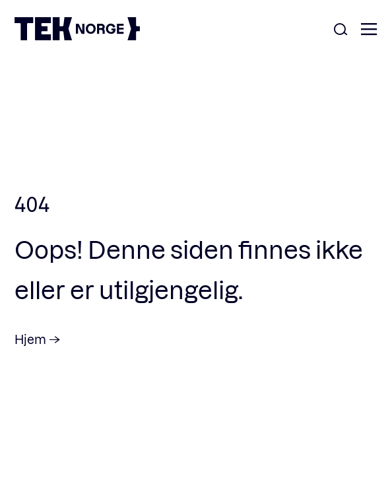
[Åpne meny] (368, 30)
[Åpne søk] (340, 30)
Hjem (30, 339)
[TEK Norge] (77, 36)
